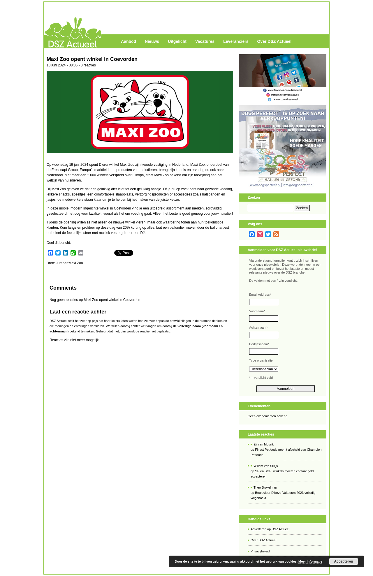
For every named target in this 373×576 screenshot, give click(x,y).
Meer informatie (310, 561)
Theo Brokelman (265, 487)
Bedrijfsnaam (259, 344)
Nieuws (152, 41)
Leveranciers (235, 41)
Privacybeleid (260, 551)
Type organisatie (261, 360)
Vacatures (204, 41)
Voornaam (257, 311)
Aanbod (128, 41)
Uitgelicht (177, 41)
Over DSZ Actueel (274, 41)
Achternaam (258, 327)
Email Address (260, 294)
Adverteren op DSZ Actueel (270, 529)
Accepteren (343, 561)
